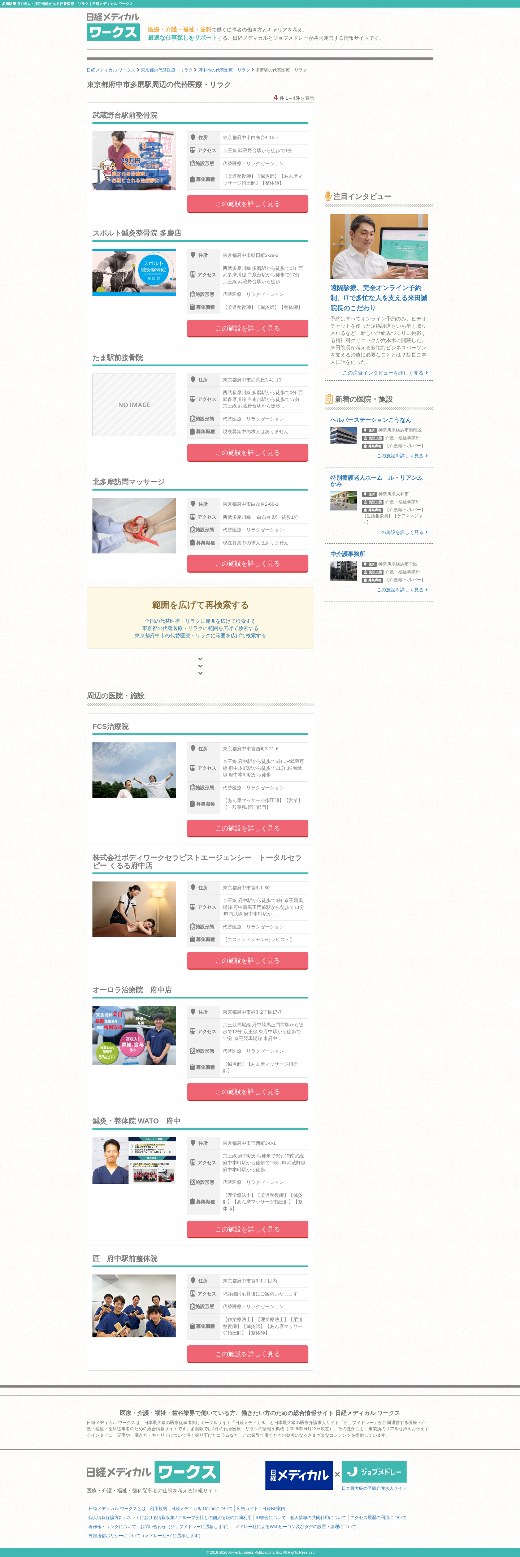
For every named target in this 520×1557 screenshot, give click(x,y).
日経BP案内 (273, 1508)
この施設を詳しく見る (247, 203)
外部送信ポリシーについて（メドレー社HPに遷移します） (145, 1535)
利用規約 (158, 1508)
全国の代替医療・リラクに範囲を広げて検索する (200, 621)
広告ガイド (247, 1508)
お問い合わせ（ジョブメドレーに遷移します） (185, 1526)
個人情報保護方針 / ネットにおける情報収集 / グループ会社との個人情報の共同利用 (170, 1517)
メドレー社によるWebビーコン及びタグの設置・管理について (295, 1526)
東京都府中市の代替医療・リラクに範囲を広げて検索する (200, 635)
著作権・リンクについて (112, 1526)
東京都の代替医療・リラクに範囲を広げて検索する (200, 628)
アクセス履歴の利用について (378, 1517)
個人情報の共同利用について (318, 1517)
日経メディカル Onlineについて (202, 1508)
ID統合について (271, 1517)
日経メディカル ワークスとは (117, 1508)
